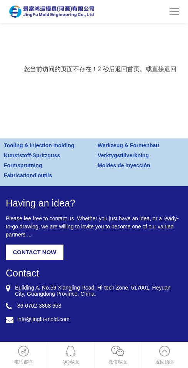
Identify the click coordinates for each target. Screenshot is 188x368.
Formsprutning (23, 165)
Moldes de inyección (124, 165)
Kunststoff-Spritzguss (32, 155)
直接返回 (164, 69)
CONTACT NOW (34, 252)
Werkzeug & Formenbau (128, 145)
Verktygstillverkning (123, 155)
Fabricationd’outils (28, 175)
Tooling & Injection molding (39, 145)
